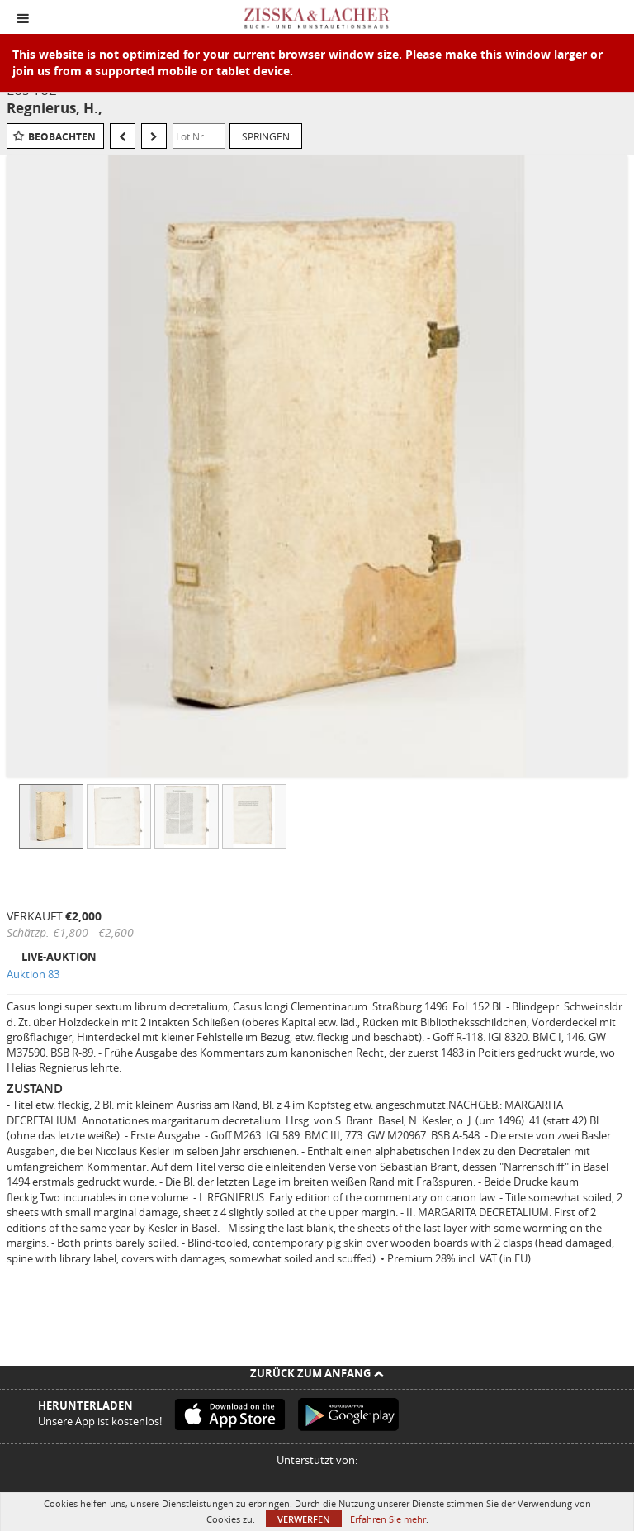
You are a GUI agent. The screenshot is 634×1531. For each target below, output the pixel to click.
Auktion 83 (33, 974)
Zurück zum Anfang (317, 1373)
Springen (266, 136)
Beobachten (62, 137)
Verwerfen (303, 1519)
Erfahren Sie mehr (388, 1519)
